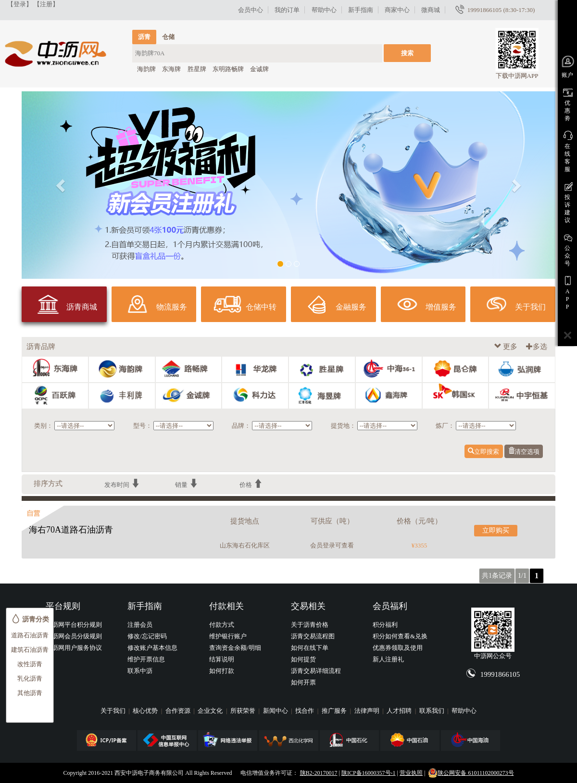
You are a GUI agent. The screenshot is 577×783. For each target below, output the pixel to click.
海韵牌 (146, 69)
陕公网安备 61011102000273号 (471, 773)
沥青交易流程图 (313, 636)
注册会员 (139, 624)
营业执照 (411, 773)
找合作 (305, 710)
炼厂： (445, 425)
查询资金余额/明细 (235, 647)
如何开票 (303, 682)
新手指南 (360, 9)
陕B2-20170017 (319, 773)
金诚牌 (259, 69)
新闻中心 (276, 710)
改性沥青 (29, 664)
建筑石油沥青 (30, 649)
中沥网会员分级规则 (74, 636)
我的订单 (287, 9)
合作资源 (178, 710)
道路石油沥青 (30, 635)
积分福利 (385, 624)
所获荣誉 (243, 710)
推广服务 (335, 710)
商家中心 (397, 9)
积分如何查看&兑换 (400, 636)
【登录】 (19, 4)
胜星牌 (197, 69)
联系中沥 (139, 670)
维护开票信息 (146, 659)
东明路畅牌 (228, 69)
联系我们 (432, 710)
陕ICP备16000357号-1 (368, 773)
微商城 (430, 9)
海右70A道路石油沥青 (71, 529)
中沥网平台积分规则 (74, 624)
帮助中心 (324, 9)
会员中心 (250, 9)
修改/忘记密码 (147, 636)
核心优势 (146, 710)
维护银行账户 (228, 636)
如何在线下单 (309, 647)
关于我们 (113, 710)
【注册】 (46, 4)
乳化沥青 (29, 678)
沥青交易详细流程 (316, 670)
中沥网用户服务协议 (74, 647)
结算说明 (221, 659)
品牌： (241, 425)
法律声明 (367, 710)
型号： (142, 425)
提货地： (343, 425)
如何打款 (221, 670)
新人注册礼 (388, 659)
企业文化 (211, 710)
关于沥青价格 (309, 624)
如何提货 (303, 659)
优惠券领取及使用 (398, 647)
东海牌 (171, 69)
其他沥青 (29, 692)
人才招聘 (400, 710)
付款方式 (221, 624)
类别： (43, 425)
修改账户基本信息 (152, 647)
